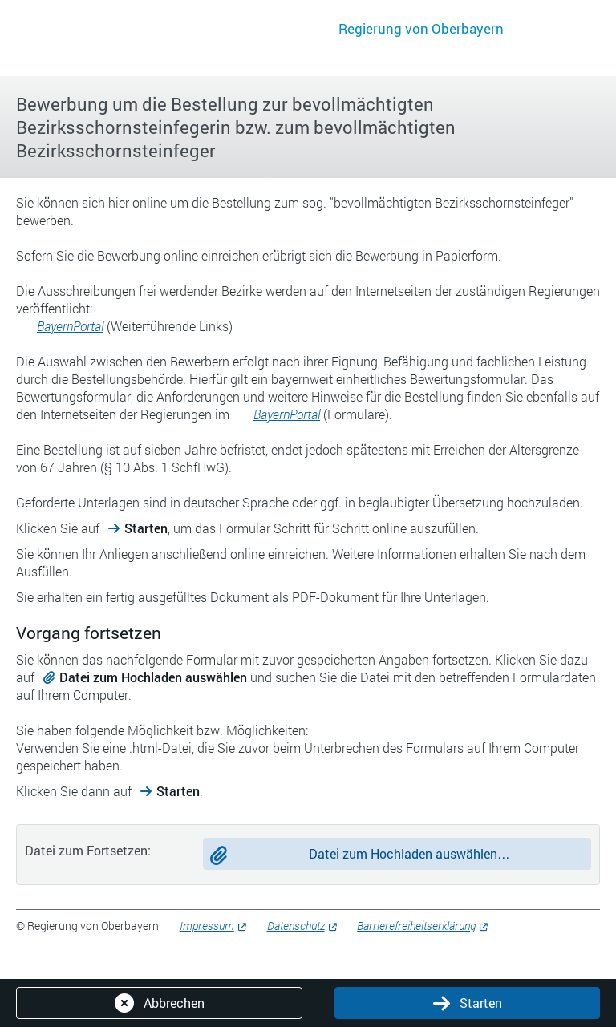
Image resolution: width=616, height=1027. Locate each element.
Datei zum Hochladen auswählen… (409, 853)
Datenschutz (296, 925)
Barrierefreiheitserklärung (416, 925)
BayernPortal (70, 325)
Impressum (207, 925)
